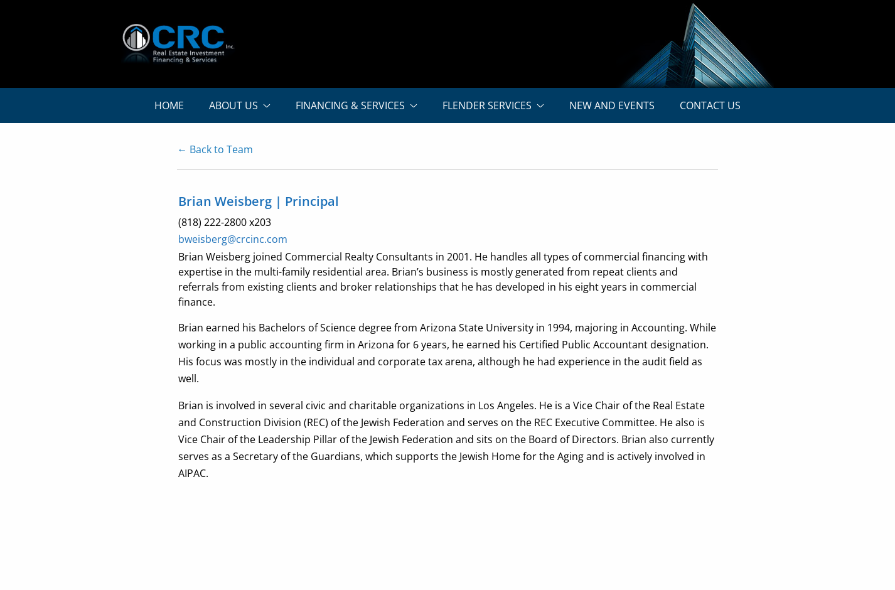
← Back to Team (215, 149)
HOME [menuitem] (169, 105)
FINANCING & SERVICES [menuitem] (350, 105)
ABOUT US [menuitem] (233, 105)
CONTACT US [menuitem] (710, 105)
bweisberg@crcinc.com (232, 239)
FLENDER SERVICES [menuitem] (487, 105)
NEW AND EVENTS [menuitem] (612, 105)
